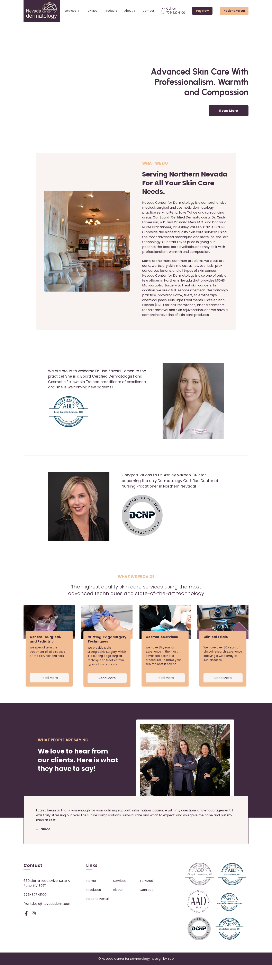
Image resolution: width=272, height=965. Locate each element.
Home (91, 880)
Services (71, 11)
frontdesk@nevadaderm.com (47, 903)
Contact (148, 11)
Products (111, 11)
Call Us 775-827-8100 (175, 11)
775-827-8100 (35, 894)
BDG (171, 959)
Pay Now (202, 11)
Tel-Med (92, 11)
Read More (228, 110)
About (129, 11)
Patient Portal (234, 11)
